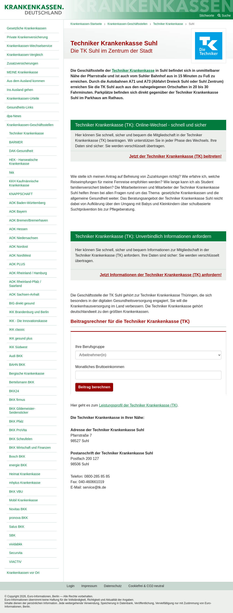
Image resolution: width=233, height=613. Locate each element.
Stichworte (206, 15)
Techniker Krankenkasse (133, 70)
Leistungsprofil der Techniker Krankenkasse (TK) (138, 405)
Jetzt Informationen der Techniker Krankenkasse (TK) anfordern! (161, 275)
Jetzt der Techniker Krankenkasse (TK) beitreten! (175, 156)
